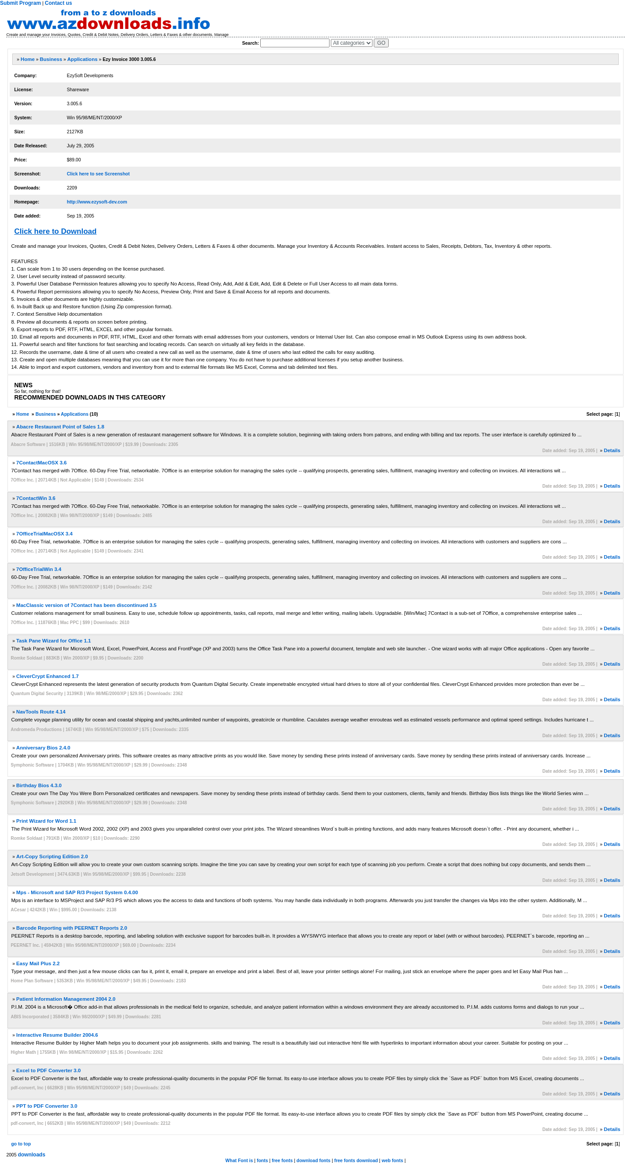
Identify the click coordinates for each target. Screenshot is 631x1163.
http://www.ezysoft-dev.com (97, 201)
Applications (82, 59)
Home (28, 59)
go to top (21, 1143)
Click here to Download (55, 231)
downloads (32, 1155)
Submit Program (20, 3)
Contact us (58, 3)
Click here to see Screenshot (98, 173)
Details (612, 450)
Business (51, 59)
